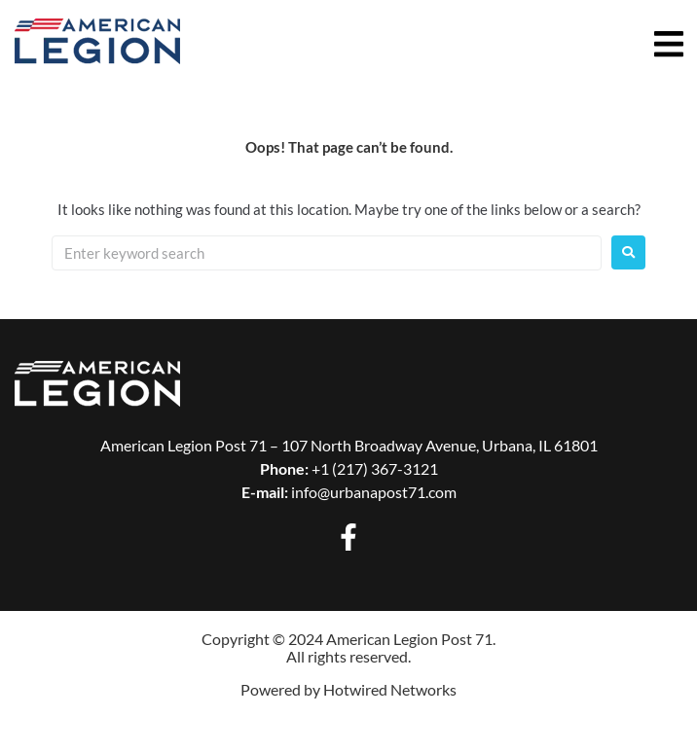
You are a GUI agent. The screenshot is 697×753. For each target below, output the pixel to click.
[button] (672, 44)
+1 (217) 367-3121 (375, 468)
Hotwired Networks (390, 689)
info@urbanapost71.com (374, 492)
